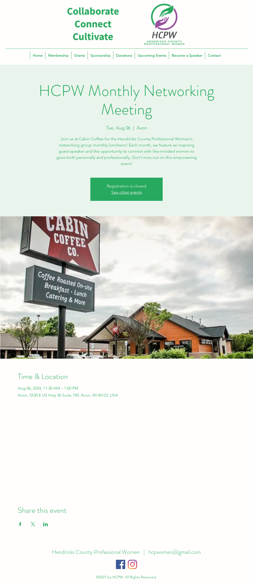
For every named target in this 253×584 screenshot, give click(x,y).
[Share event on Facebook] (20, 524)
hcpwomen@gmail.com (174, 552)
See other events (126, 192)
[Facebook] (120, 564)
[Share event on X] (32, 524)
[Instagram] (132, 564)
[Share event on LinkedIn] (45, 524)
